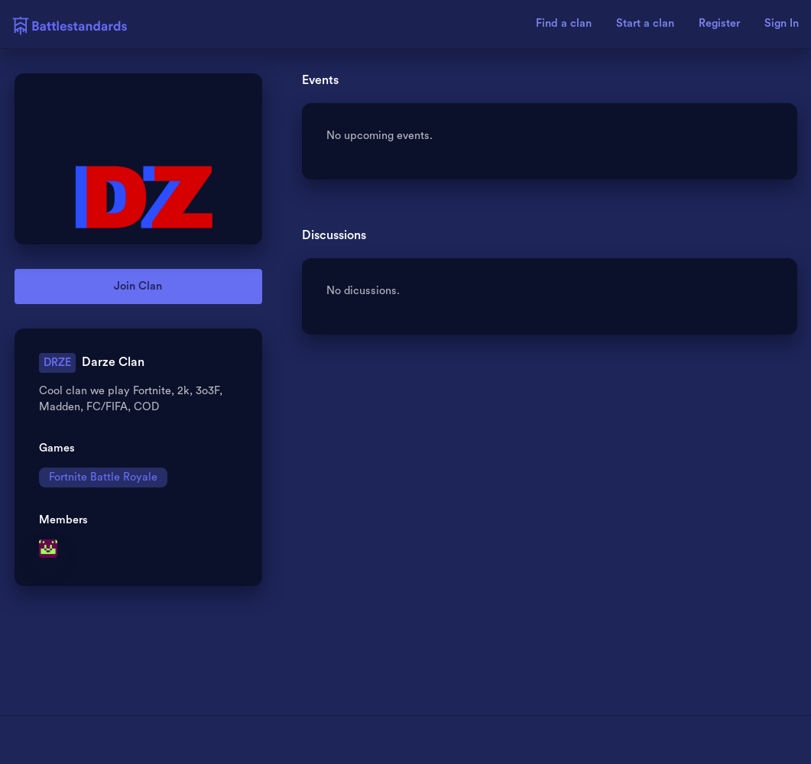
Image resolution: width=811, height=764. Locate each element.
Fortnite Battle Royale (103, 477)
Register (719, 23)
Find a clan (564, 23)
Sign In (781, 23)
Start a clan (645, 23)
